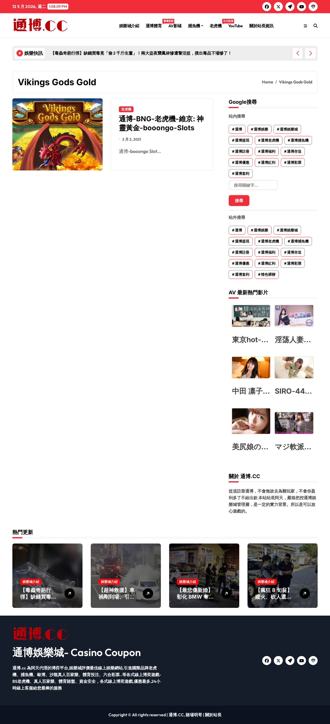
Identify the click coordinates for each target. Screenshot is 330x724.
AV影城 (175, 25)
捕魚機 (195, 25)
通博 (238, 129)
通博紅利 (268, 162)
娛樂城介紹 (129, 25)
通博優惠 (242, 162)
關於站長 (213, 714)
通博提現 (242, 140)
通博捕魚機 (300, 140)
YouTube (235, 25)
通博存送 (294, 151)
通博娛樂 (261, 129)
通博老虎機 (270, 140)
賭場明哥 (194, 714)
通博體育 (155, 23)
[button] (310, 53)
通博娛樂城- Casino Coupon (76, 652)
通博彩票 (294, 162)
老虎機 (217, 23)
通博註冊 (242, 151)
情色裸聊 (268, 274)
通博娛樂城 (289, 129)
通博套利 (242, 173)
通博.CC (176, 714)
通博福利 (268, 151)
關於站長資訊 (261, 25)
